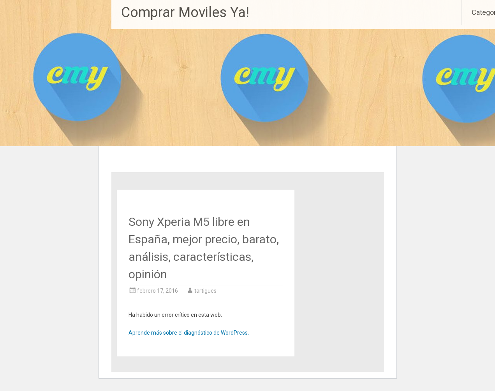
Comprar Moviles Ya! (185, 12)
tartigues (205, 291)
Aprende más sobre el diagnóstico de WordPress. (189, 333)
